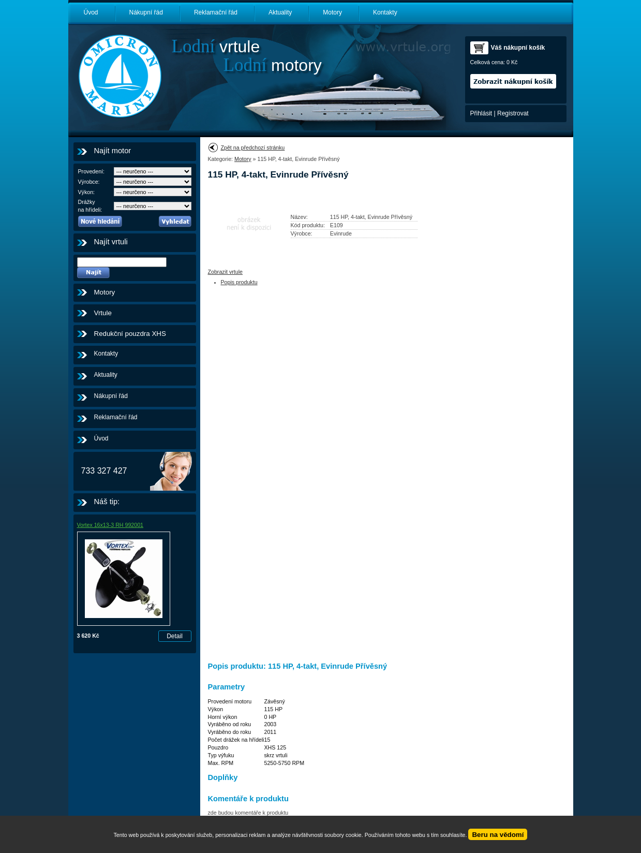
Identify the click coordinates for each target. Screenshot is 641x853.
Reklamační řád (215, 12)
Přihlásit (481, 113)
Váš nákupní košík (518, 47)
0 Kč (511, 62)
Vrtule (103, 313)
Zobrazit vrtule (225, 272)
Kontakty (385, 12)
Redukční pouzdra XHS (130, 333)
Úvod (91, 12)
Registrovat (513, 113)
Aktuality (280, 12)
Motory (332, 12)
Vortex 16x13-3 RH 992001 (110, 525)
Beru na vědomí (498, 835)
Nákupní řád (146, 12)
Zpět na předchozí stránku (253, 147)
